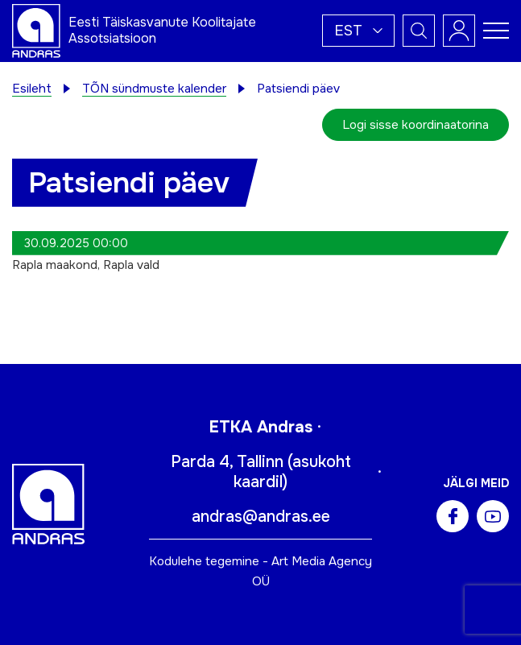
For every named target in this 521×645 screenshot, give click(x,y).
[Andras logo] (36, 30)
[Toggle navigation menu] (496, 30)
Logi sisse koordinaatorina (415, 125)
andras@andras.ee (261, 516)
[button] (358, 30)
